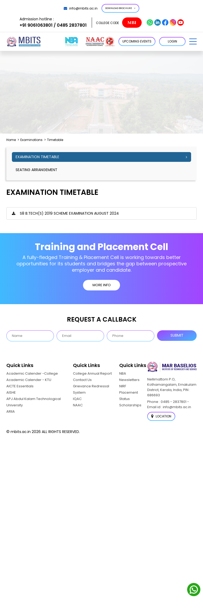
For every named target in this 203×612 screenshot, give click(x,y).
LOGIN (172, 41)
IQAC (77, 398)
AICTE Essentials (20, 386)
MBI (131, 22)
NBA (122, 373)
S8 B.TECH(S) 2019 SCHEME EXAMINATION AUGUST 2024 (69, 213)
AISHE (11, 392)
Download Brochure (120, 8)
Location (161, 416)
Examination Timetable (37, 156)
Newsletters (129, 379)
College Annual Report (92, 373)
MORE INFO (102, 285)
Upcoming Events (136, 41)
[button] (193, 41)
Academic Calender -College (32, 373)
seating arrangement (36, 169)
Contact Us (82, 379)
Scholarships (130, 405)
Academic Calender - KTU (28, 379)
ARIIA (10, 411)
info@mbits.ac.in (81, 8)
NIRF (122, 386)
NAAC (78, 405)
